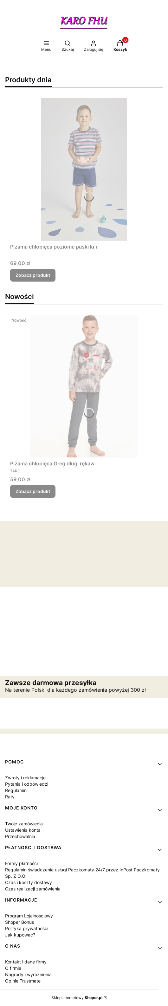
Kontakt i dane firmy (26, 961)
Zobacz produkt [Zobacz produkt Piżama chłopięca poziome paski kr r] (33, 275)
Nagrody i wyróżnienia (28, 974)
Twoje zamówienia (24, 823)
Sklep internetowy (76, 997)
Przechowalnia (20, 836)
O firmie (13, 968)
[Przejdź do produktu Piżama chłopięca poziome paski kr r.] (84, 169)
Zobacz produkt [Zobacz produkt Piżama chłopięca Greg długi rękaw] (33, 491)
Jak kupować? (20, 934)
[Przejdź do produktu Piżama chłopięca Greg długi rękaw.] (84, 386)
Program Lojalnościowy (29, 915)
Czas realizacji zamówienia (33, 888)
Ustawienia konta (23, 830)
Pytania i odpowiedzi (26, 784)
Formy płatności (21, 863)
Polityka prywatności (26, 928)
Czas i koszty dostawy (28, 882)
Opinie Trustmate (23, 980)
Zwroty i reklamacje (25, 777)
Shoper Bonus (19, 922)
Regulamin (16, 790)
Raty (10, 796)
